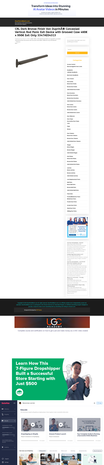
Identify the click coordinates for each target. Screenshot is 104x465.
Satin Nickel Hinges (72, 153)
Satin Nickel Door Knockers (74, 101)
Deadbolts (70, 70)
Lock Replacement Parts (73, 179)
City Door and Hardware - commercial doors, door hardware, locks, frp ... (76, 262)
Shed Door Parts (71, 208)
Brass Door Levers (71, 106)
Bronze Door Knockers (73, 98)
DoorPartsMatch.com (22, 21)
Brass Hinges (70, 147)
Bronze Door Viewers (72, 138)
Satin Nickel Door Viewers (74, 141)
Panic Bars (70, 194)
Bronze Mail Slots (71, 187)
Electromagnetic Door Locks (74, 66)
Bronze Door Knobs (72, 86)
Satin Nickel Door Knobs (73, 89)
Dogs (68, 126)
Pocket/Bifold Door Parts (73, 196)
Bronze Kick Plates (72, 161)
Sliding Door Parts (72, 211)
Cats (68, 123)
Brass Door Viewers (72, 135)
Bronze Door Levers (72, 109)
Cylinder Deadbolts (72, 72)
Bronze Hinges (71, 150)
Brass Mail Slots (71, 184)
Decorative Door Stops (73, 121)
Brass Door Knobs (71, 83)
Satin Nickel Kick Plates (73, 164)
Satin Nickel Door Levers (73, 112)
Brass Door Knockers (72, 95)
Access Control (71, 64)
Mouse (69, 129)
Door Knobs (70, 81)
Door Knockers (71, 93)
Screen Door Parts (72, 205)
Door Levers (70, 104)
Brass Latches (71, 170)
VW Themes (39, 310)
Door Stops (70, 119)
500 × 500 (33, 39)
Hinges (69, 145)
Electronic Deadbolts (72, 75)
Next (16, 43)
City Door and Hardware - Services (75, 242)
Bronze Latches (71, 173)
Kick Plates (70, 156)
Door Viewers (70, 133)
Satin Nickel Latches (72, 176)
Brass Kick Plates (71, 158)
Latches (69, 168)
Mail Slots (69, 182)
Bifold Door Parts (71, 199)
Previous (17, 42)
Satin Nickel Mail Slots (73, 190)
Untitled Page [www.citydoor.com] (75, 254)
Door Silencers (71, 116)
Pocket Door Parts (72, 201)
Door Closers (70, 78)
